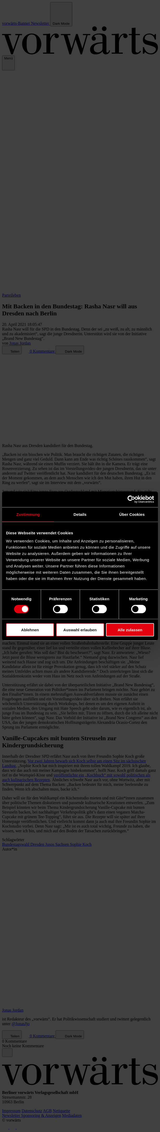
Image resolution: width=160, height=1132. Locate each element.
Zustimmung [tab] (28, 514)
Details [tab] (80, 514)
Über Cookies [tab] (132, 514)
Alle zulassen (130, 630)
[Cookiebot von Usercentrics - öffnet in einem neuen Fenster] (131, 499)
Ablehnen (30, 630)
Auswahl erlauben (80, 630)
